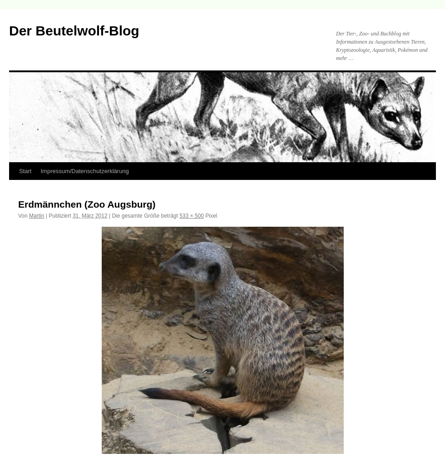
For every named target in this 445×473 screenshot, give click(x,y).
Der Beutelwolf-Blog (74, 30)
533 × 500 (191, 216)
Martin (36, 216)
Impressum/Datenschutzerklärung (84, 171)
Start (25, 171)
